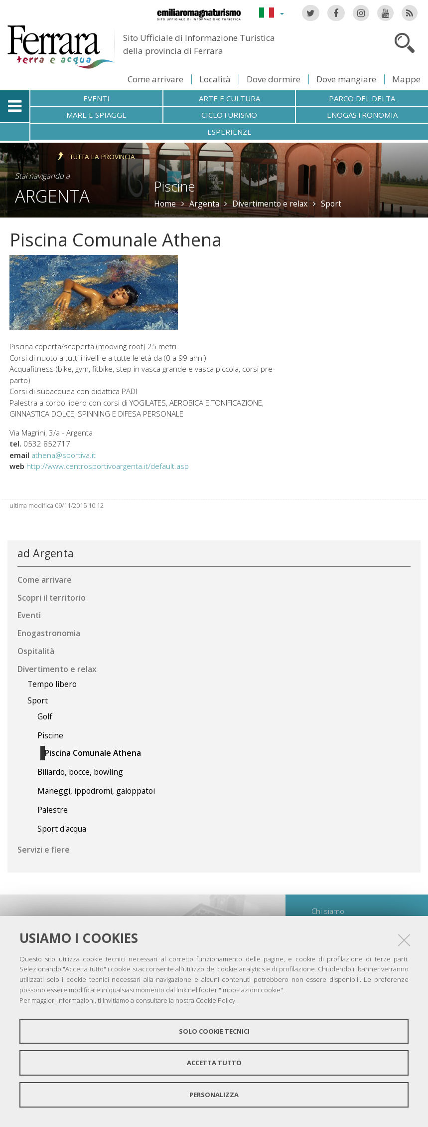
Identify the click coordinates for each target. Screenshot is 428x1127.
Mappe (406, 79)
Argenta (52, 196)
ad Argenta (45, 553)
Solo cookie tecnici (214, 1031)
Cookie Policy (215, 1000)
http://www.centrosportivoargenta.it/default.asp (107, 466)
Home (165, 203)
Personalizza (214, 1094)
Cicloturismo (229, 115)
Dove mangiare (346, 79)
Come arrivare (155, 79)
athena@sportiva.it (63, 455)
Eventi (96, 98)
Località (215, 79)
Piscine (174, 186)
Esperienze (229, 132)
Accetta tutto (214, 1062)
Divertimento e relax (269, 203)
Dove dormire (273, 79)
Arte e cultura (229, 98)
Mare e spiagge (96, 115)
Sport (331, 203)
